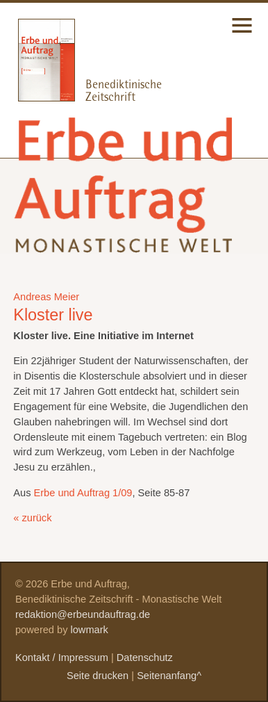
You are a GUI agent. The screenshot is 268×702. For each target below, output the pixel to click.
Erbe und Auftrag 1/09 (83, 492)
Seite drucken (97, 675)
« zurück (32, 517)
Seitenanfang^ (169, 675)
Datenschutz (145, 657)
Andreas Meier (46, 296)
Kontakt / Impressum (61, 657)
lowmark (89, 629)
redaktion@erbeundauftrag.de (82, 614)
